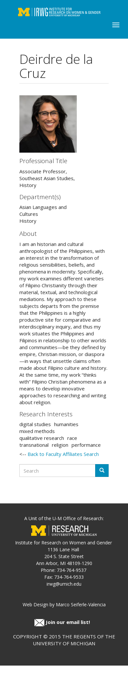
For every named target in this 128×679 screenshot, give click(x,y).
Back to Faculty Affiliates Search (63, 454)
